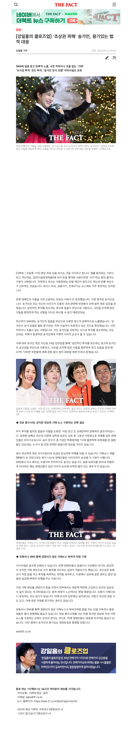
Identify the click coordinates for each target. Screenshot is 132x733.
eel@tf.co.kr (23, 631)
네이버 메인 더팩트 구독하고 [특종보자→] (40, 709)
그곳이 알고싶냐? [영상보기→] (34, 713)
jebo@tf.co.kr (34, 697)
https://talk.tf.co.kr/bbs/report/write (55, 701)
